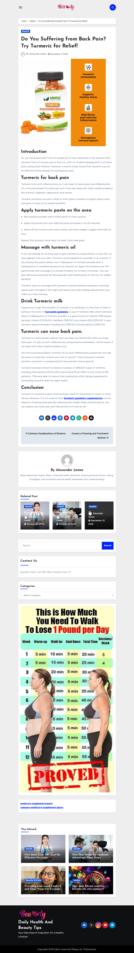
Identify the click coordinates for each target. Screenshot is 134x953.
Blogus (75, 949)
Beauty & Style (33, 880)
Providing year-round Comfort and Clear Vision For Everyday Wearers (43, 888)
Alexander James (38, 54)
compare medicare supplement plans (41, 807)
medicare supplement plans (36, 803)
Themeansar (89, 949)
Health (25, 31)
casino (76, 880)
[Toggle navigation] (20, 7)
